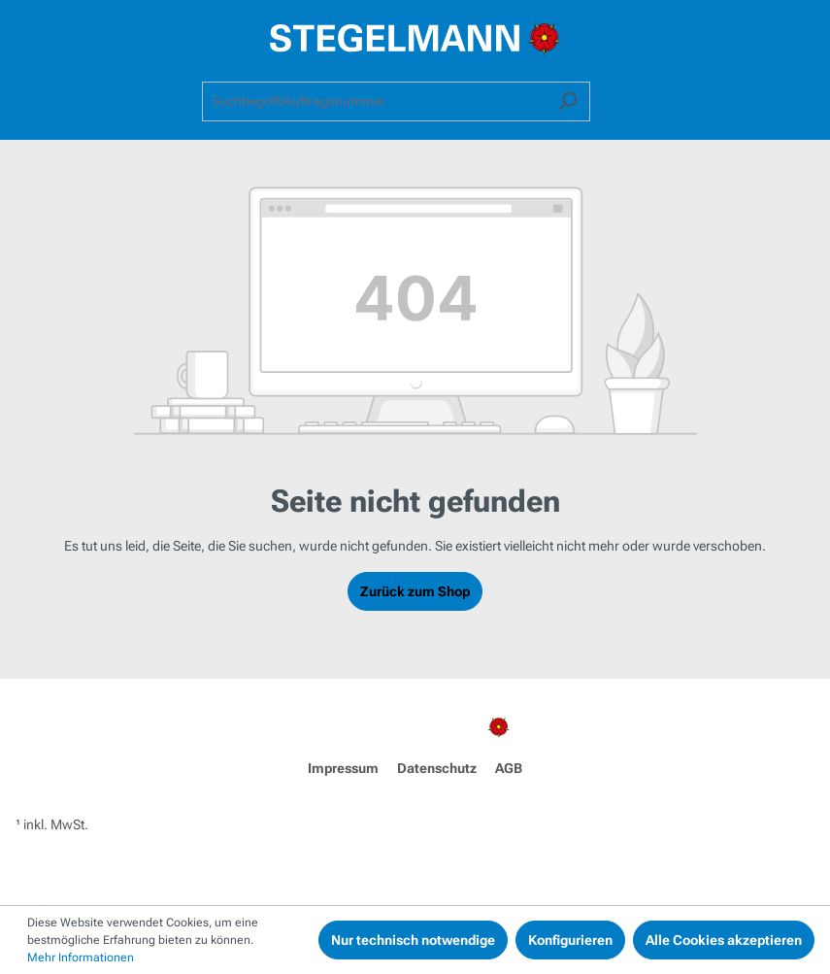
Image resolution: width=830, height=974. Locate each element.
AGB (508, 768)
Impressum (343, 768)
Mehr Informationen (80, 957)
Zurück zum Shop (415, 591)
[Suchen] (567, 101)
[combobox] (374, 101)
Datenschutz (437, 768)
